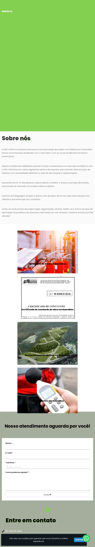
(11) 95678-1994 (12, 531)
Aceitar (79, 540)
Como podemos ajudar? (17, 472)
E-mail (9, 453)
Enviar (47, 495)
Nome (8, 443)
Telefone (10, 462)
